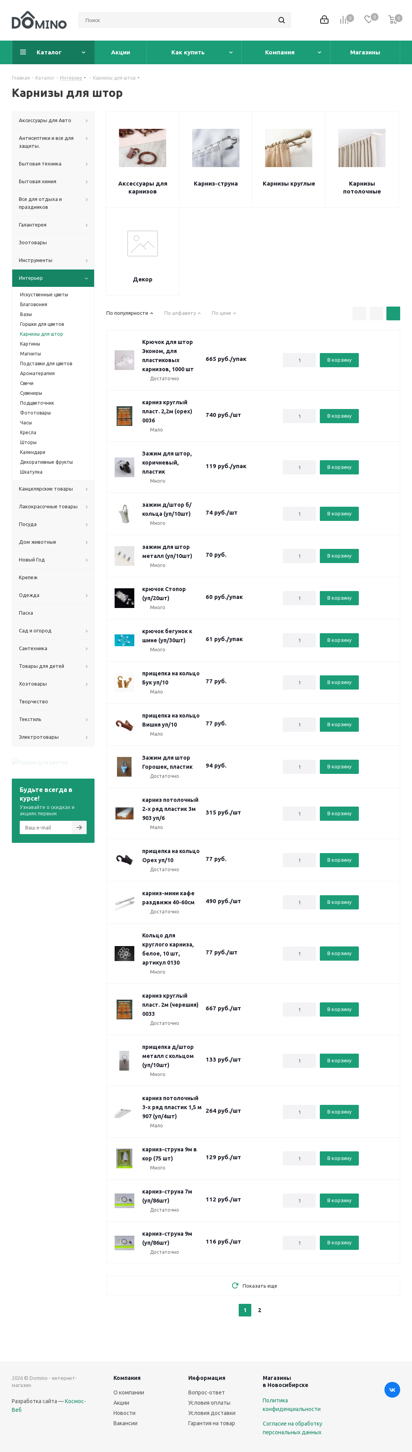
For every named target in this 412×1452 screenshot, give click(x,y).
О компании (128, 1392)
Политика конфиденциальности (292, 1404)
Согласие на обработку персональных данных (292, 1427)
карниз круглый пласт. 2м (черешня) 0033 (170, 1005)
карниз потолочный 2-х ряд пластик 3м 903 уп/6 (170, 809)
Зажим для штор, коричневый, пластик (167, 462)
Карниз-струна (216, 183)
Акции (121, 1403)
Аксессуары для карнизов (142, 187)
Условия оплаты (209, 1403)
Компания (127, 1378)
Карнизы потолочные (362, 187)
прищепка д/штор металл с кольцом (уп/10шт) (168, 1056)
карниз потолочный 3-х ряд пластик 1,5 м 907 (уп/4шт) (172, 1107)
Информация (206, 1378)
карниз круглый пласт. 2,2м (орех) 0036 (167, 411)
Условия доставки (212, 1413)
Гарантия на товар (211, 1423)
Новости (124, 1413)
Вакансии (125, 1423)
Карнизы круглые (289, 183)
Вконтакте (392, 1390)
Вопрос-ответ (206, 1392)
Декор (142, 279)
